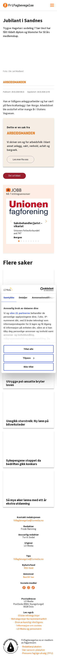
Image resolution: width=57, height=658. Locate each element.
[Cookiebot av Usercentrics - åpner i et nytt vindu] (41, 289)
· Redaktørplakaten (31, 646)
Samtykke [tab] (8, 297)
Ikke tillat (28, 366)
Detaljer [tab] (23, 297)
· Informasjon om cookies (29, 625)
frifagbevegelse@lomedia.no (28, 520)
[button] (46, 221)
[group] (28, 221)
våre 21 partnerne (20, 313)
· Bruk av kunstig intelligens (28, 622)
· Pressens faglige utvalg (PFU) (37, 653)
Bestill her (28, 577)
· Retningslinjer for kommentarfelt (28, 619)
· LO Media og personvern (28, 629)
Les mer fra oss (20, 159)
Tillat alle (28, 349)
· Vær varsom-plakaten (33, 650)
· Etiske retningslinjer (28, 615)
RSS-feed (28, 568)
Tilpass (28, 358)
